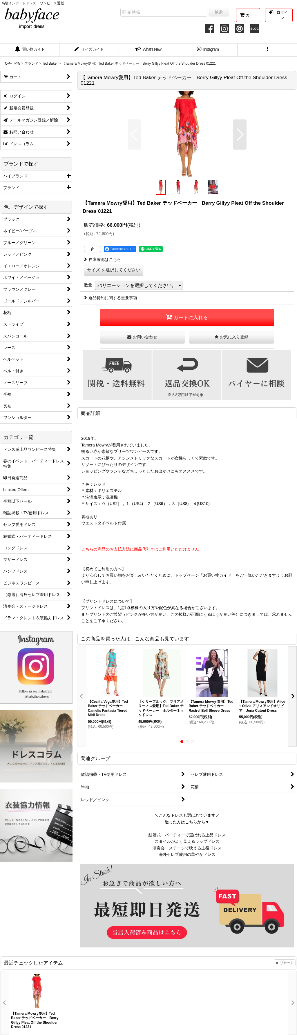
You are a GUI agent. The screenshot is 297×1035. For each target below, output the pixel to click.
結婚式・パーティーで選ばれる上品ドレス (187, 835)
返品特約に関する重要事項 (110, 297)
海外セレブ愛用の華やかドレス (187, 854)
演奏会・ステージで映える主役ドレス (187, 848)
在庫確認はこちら (102, 259)
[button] (267, 49)
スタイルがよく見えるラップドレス (187, 841)
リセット (285, 962)
